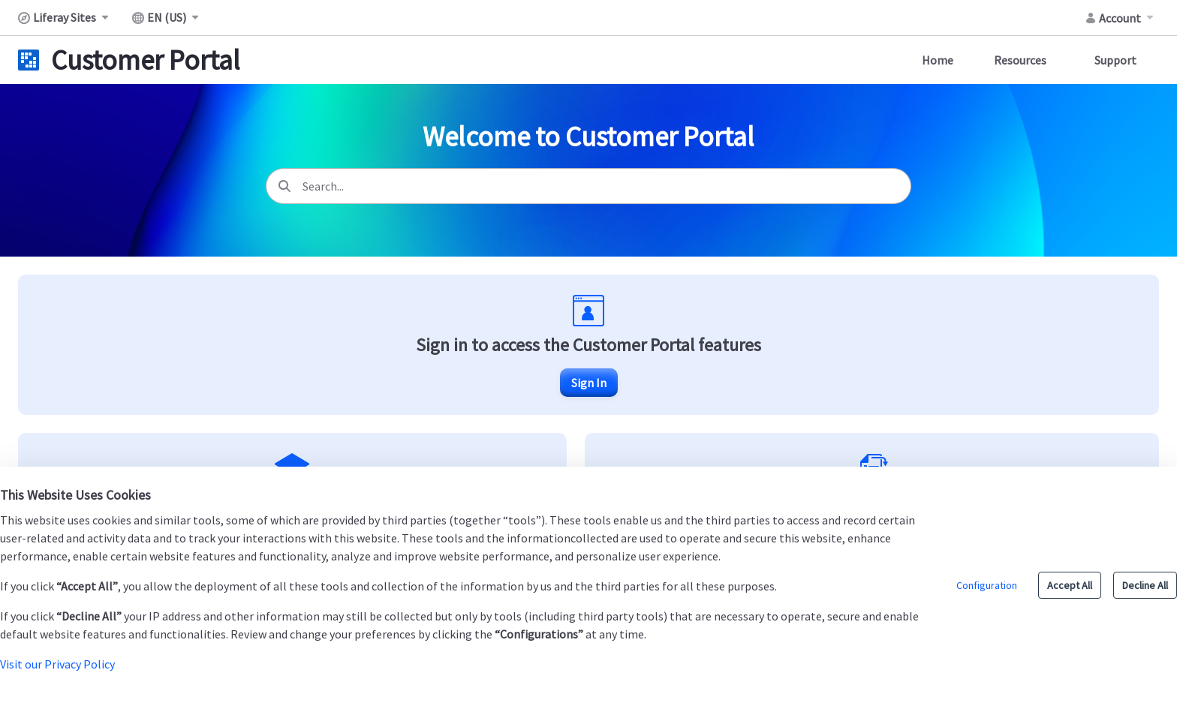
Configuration (986, 585)
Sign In (589, 382)
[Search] (284, 186)
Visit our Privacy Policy (57, 663)
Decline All (1145, 585)
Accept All (1069, 585)
